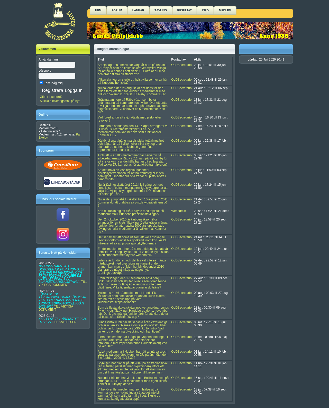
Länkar (138, 10)
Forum (117, 10)
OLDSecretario (181, 65)
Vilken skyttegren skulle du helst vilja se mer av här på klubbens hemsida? (132, 81)
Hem (98, 10)
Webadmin (178, 211)
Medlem (225, 10)
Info (205, 10)
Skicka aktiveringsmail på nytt (60, 101)
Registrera (52, 90)
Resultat (184, 10)
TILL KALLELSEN (64, 322)
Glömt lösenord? (51, 97)
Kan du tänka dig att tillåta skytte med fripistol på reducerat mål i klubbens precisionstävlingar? (131, 212)
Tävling (160, 10)
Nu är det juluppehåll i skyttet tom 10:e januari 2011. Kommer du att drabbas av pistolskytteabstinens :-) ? (133, 202)
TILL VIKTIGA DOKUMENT (63, 283)
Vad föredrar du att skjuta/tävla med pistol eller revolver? (129, 119)
